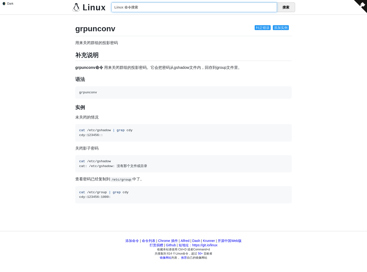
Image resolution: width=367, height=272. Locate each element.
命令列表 (148, 241)
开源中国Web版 (230, 241)
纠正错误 (262, 28)
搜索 (286, 7)
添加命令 (132, 241)
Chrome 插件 (168, 241)
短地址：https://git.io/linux (198, 245)
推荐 (184, 257)
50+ (200, 253)
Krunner (209, 241)
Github (171, 245)
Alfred (185, 241)
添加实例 (281, 28)
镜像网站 (165, 257)
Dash (196, 241)
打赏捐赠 (156, 245)
